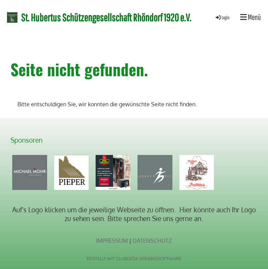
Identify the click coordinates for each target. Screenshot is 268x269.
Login (222, 17)
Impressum (112, 240)
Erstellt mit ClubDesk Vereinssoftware (134, 258)
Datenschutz (152, 240)
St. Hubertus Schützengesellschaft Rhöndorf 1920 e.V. (106, 17)
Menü (250, 17)
